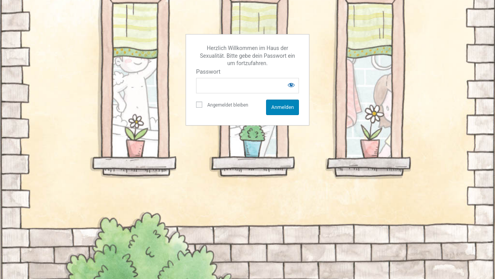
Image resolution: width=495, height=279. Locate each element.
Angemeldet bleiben (222, 105)
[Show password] (291, 85)
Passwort (208, 71)
